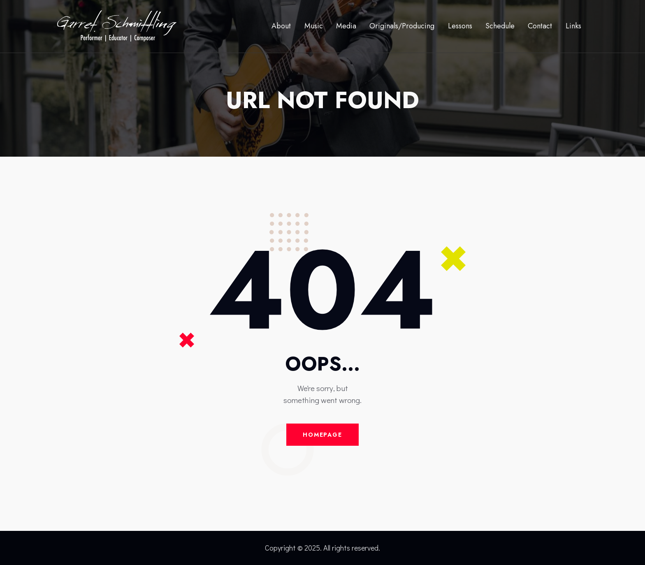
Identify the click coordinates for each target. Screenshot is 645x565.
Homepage (322, 435)
